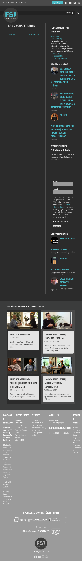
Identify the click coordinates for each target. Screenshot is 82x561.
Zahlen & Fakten (21, 430)
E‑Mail (56, 189)
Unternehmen (22, 415)
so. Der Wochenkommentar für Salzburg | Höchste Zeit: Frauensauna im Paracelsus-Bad (62, 125)
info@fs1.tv (5, 2)
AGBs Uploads (37, 432)
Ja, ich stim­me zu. (61, 221)
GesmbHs (18, 420)
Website (36, 415)
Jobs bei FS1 (19, 440)
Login (34, 435)
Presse (75, 428)
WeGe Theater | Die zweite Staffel (67, 282)
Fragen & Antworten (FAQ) (77, 440)
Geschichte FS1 (21, 423)
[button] (68, 13)
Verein (17, 437)
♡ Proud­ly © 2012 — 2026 (41, 552)
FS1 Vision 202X (21, 428)
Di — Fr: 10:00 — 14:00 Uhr (58, 433)
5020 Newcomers (34, 34)
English (23, 2)
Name (56, 181)
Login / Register (57, 3)
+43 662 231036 (15, 2)
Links (75, 450)
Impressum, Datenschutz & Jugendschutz (37, 422)
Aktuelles (53, 415)
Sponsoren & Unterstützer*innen (41, 512)
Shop (75, 435)
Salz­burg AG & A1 (60, 58)
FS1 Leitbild (19, 425)
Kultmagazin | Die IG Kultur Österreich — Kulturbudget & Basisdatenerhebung (63, 100)
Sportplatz (12, 34)
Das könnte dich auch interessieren (25, 306)
